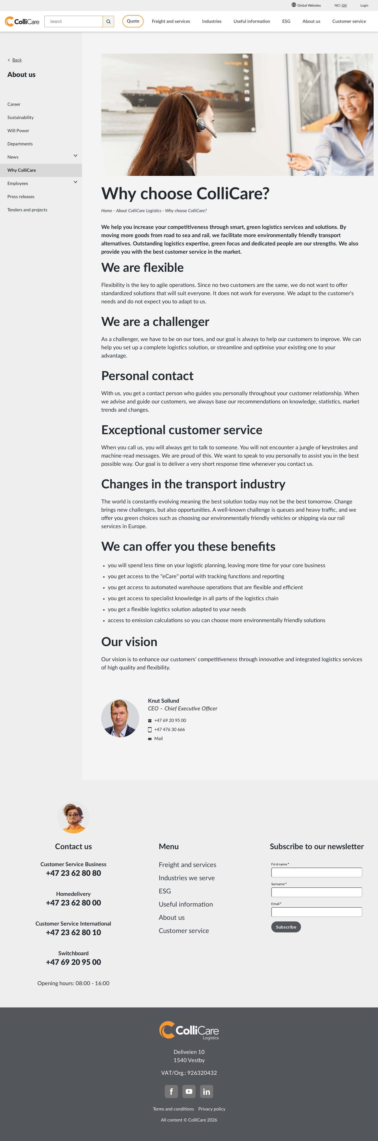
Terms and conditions (173, 1109)
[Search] (112, 21)
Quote (137, 21)
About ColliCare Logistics (138, 211)
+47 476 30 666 (169, 729)
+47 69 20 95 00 (170, 720)
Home (106, 211)
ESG (165, 891)
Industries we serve (187, 878)
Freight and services (187, 865)
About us (172, 918)
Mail (158, 738)
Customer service (184, 931)
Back (17, 60)
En (344, 5)
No (337, 5)
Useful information (186, 904)
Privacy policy (211, 1109)
